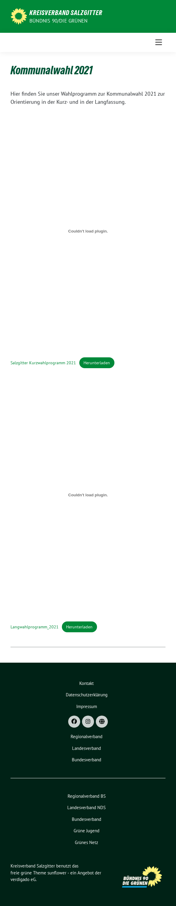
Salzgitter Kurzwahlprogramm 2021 (43, 362)
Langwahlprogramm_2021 (35, 627)
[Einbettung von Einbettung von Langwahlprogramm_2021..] (88, 495)
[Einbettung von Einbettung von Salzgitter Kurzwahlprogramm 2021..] (88, 231)
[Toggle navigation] (158, 42)
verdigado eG (23, 879)
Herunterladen (96, 362)
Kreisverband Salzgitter (65, 13)
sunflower (56, 873)
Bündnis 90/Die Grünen (58, 20)
